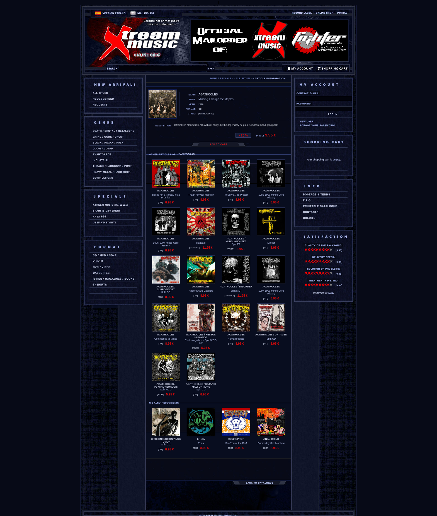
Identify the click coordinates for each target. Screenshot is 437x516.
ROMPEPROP (236, 439)
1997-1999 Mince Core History (271, 292)
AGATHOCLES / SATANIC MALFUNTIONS (201, 385)
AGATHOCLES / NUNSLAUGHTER (236, 240)
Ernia (201, 443)
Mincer (271, 242)
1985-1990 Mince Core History (271, 196)
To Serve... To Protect (236, 194)
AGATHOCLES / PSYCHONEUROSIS (166, 385)
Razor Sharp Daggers (201, 290)
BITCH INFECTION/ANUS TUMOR (166, 440)
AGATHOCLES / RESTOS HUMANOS (201, 336)
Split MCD (166, 389)
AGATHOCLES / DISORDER (236, 286)
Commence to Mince (166, 338)
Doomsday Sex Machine (271, 443)
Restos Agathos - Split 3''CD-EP (201, 341)
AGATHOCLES (165, 190)
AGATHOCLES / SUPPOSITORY (165, 288)
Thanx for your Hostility (201, 194)
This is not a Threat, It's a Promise (166, 196)
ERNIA (201, 439)
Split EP (236, 244)
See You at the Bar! (236, 443)
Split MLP (236, 290)
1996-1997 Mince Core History (166, 244)
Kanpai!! (200, 242)
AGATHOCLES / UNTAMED (271, 334)
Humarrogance (236, 338)
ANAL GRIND (271, 439)
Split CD (165, 292)
